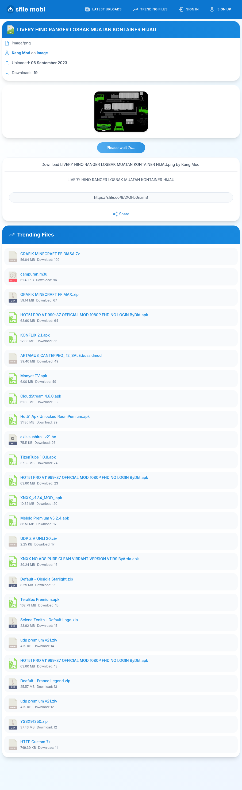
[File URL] (121, 197)
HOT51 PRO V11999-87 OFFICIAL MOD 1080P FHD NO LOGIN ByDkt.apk (84, 314)
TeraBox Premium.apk (39, 599)
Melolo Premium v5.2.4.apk (44, 518)
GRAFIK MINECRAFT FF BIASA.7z (50, 253)
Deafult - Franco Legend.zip (45, 680)
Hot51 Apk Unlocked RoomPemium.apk (55, 416)
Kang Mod (21, 53)
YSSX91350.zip (34, 721)
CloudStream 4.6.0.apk (40, 396)
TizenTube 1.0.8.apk (38, 457)
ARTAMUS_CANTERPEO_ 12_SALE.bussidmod (61, 355)
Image (42, 53)
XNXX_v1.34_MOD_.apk (41, 497)
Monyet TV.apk (33, 375)
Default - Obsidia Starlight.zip (46, 579)
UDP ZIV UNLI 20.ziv (38, 538)
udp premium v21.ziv (38, 640)
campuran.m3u (33, 274)
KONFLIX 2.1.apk (35, 335)
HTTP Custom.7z (35, 741)
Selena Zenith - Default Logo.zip (49, 619)
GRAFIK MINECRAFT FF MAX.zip (49, 294)
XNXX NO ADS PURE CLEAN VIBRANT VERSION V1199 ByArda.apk (79, 558)
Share (121, 214)
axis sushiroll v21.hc (38, 436)
